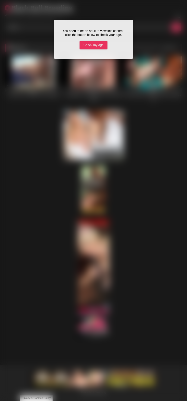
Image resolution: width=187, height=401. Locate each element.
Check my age (93, 45)
